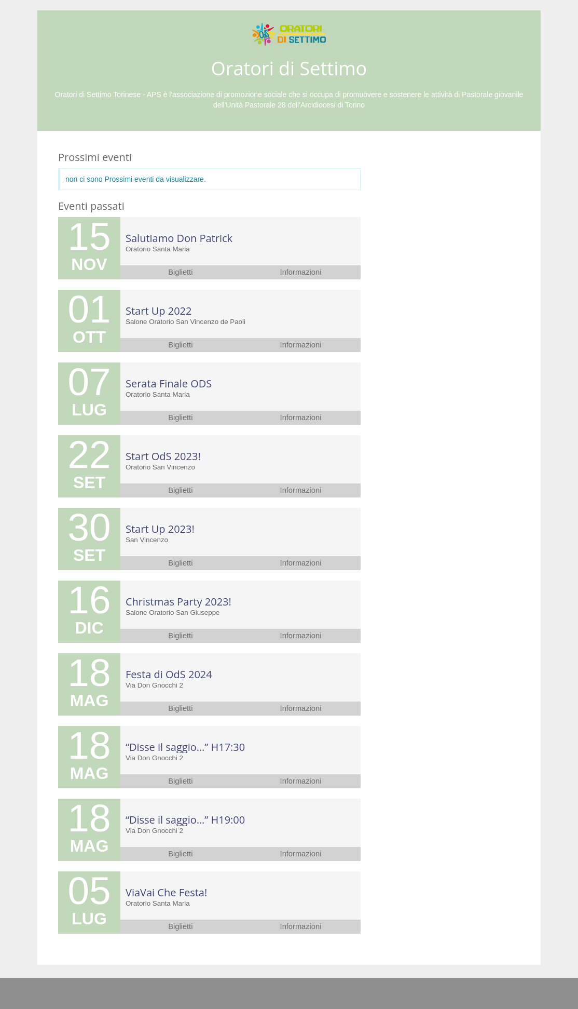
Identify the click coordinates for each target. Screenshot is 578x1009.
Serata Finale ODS (169, 383)
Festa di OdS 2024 (169, 674)
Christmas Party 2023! (178, 602)
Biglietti (180, 272)
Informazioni (301, 272)
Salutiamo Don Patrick (179, 238)
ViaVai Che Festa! (166, 892)
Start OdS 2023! (163, 456)
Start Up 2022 (158, 311)
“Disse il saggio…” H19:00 (185, 820)
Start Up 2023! (160, 529)
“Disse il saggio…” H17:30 (185, 747)
